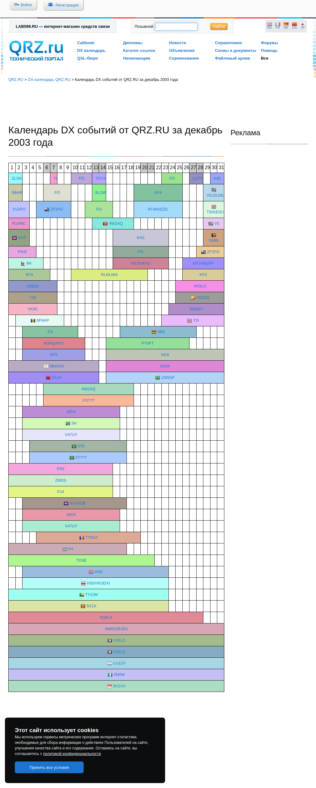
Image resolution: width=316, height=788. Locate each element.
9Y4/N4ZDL (158, 209)
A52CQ (202, 297)
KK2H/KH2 (140, 263)
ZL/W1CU (20, 178)
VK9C (33, 309)
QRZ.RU (15, 79)
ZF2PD (56, 209)
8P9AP (43, 320)
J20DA (33, 286)
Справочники (228, 42)
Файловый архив (232, 58)
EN (269, 27)
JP (303, 27)
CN (294, 27)
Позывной (144, 26)
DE (286, 27)
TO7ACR (103, 178)
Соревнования (184, 58)
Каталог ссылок (139, 50)
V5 (216, 223)
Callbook (85, 42)
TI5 (196, 320)
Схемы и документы (235, 50)
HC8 (165, 354)
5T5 (81, 446)
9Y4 (158, 192)
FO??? (88, 400)
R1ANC (19, 223)
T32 (32, 297)
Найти (219, 26)
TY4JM (91, 594)
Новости (177, 42)
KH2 (140, 237)
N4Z (217, 178)
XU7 (22, 237)
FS (50, 331)
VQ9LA (105, 617)
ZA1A (57, 377)
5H (74, 423)
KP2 (203, 274)
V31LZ (119, 640)
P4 (70, 549)
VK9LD (199, 286)
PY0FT (147, 343)
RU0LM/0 (109, 274)
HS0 (98, 571)
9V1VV (119, 686)
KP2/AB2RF (203, 263)
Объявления (182, 50)
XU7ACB (77, 503)
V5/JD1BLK (216, 195)
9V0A (165, 366)
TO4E (82, 560)
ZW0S (60, 480)
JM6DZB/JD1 (116, 629)
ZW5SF (168, 377)
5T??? (81, 457)
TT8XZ (91, 537)
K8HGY (196, 309)
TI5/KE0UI (215, 212)
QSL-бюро (87, 58)
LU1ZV (119, 663)
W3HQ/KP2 (54, 343)
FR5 (60, 469)
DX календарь (91, 50)
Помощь (269, 50)
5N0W (119, 674)
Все (264, 58)
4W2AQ (116, 223)
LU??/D (199, 178)
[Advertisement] (158, 103)
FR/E (22, 251)
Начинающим (136, 58)
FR (278, 27)
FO (81, 178)
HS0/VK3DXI (98, 583)
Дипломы (133, 42)
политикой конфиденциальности (72, 754)
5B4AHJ (56, 366)
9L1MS (101, 192)
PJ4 (60, 491)
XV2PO (19, 209)
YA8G (214, 240)
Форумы (269, 42)
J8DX (71, 411)
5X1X (91, 606)
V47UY (71, 434)
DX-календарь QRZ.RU (49, 79)
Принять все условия (49, 767)
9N (28, 263)
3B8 (161, 331)
